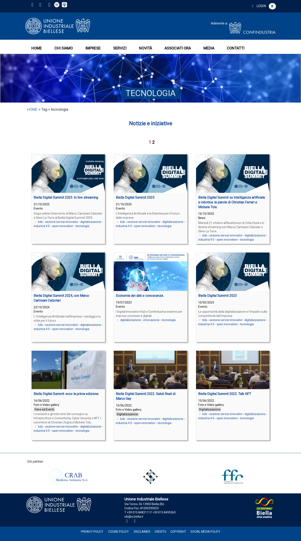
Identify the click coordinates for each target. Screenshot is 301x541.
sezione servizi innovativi (61, 222)
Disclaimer (142, 531)
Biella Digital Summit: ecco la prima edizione (66, 394)
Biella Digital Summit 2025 (135, 197)
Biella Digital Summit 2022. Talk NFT (224, 394)
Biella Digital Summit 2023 (217, 296)
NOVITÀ (145, 48)
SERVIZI (119, 48)
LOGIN (258, 6)
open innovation (62, 226)
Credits (160, 531)
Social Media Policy (205, 531)
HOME (36, 48)
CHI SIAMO (63, 48)
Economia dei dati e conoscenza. (140, 296)
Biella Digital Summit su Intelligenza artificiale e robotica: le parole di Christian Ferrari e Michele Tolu (231, 202)
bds (40, 222)
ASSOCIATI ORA (178, 48)
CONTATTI (235, 48)
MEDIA (208, 48)
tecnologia (82, 226)
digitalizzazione (90, 222)
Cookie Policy (118, 531)
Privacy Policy (92, 531)
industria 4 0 (42, 226)
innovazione (151, 320)
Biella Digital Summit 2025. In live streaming (66, 197)
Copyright (178, 531)
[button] (272, 6)
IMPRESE (93, 48)
